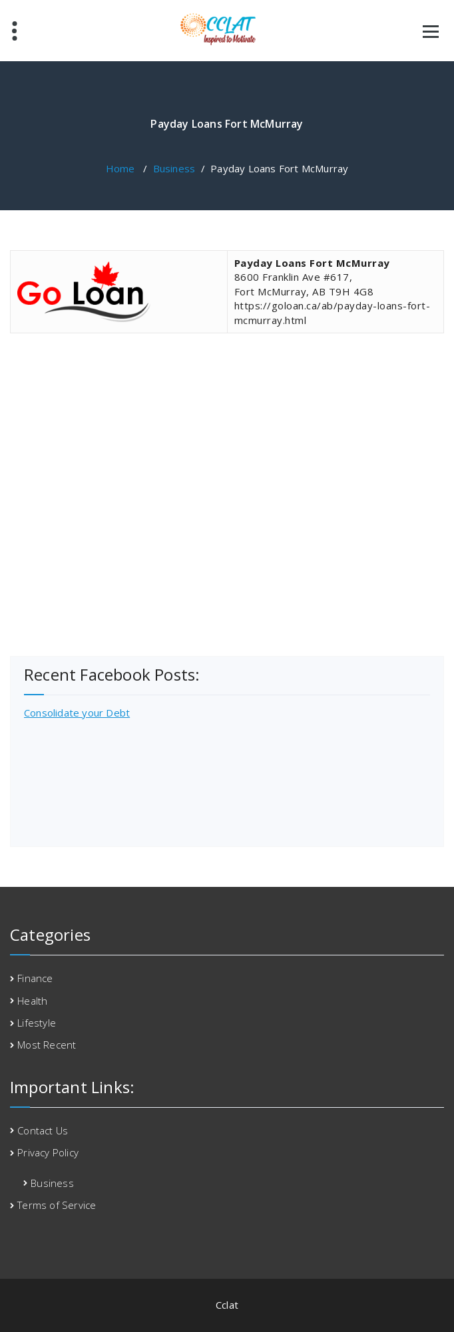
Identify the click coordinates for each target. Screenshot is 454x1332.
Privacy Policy (48, 1152)
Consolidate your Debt (77, 712)
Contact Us (42, 1130)
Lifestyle (36, 1022)
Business (174, 168)
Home (120, 168)
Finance (35, 978)
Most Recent (46, 1044)
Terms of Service (56, 1205)
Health (32, 1000)
